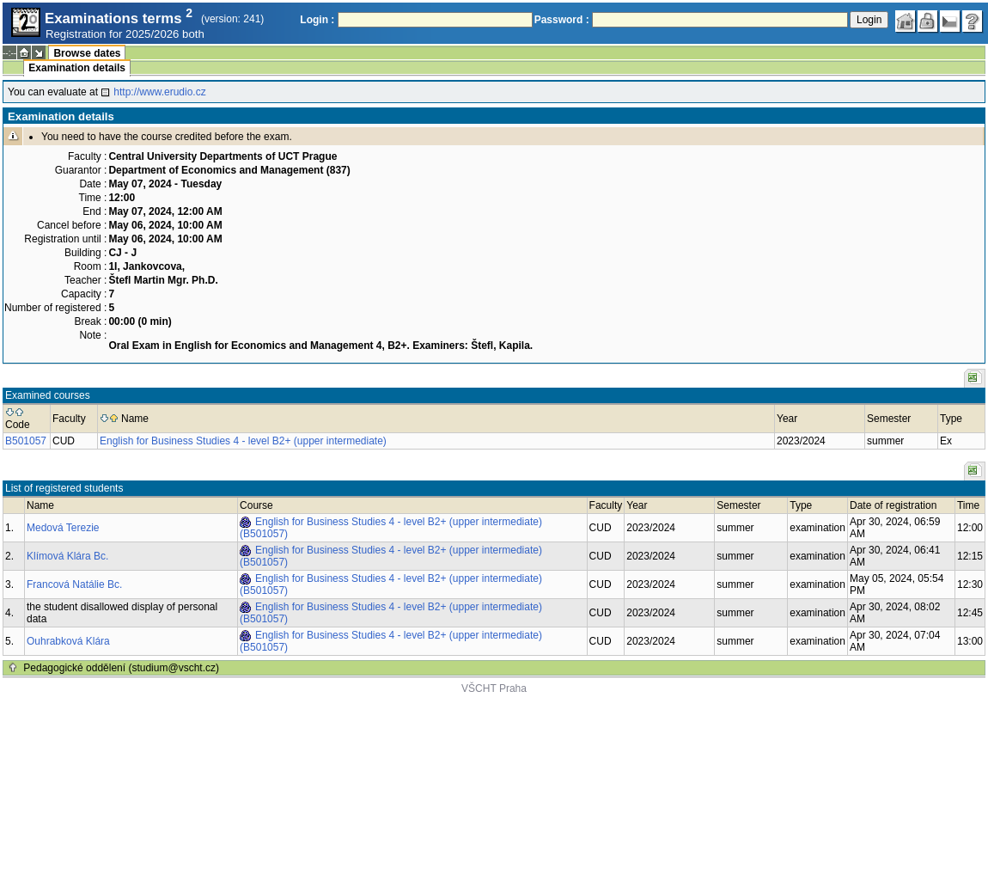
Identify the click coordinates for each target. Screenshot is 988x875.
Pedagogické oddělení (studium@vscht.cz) (121, 668)
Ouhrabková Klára (68, 641)
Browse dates (86, 53)
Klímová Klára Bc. (67, 556)
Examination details (76, 68)
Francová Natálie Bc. (74, 584)
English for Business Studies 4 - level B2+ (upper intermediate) (243, 441)
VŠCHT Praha (494, 688)
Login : (317, 20)
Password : (561, 20)
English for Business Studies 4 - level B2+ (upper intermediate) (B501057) (391, 528)
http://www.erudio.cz (159, 92)
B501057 (25, 441)
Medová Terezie (63, 528)
